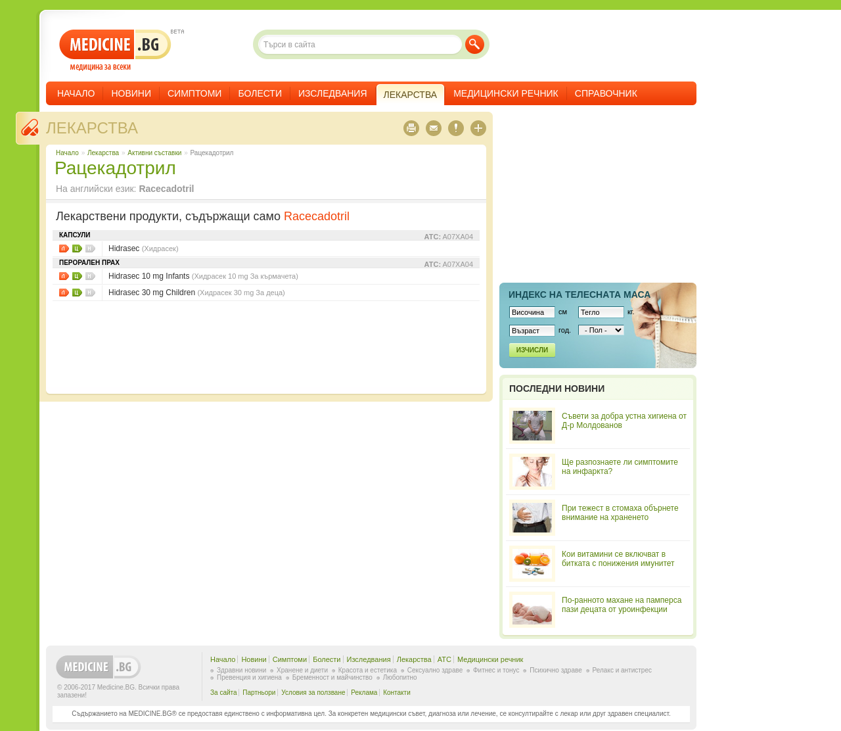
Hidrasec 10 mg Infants (203, 276)
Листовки (64, 248)
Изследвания (332, 93)
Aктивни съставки (154, 152)
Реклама (364, 692)
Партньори (258, 692)
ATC (444, 659)
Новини (131, 93)
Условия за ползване (313, 692)
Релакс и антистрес (622, 670)
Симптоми (194, 93)
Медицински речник (505, 93)
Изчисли (532, 350)
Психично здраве (556, 670)
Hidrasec (143, 248)
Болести (260, 93)
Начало (76, 93)
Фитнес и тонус (496, 670)
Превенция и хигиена (249, 677)
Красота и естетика (367, 670)
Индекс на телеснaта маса (579, 294)
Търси (474, 44)
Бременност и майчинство (332, 677)
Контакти (397, 692)
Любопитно (400, 677)
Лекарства (92, 128)
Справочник (606, 93)
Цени (77, 248)
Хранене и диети (302, 670)
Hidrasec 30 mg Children (196, 292)
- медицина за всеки (115, 50)
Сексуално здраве (435, 670)
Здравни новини (241, 670)
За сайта (223, 692)
